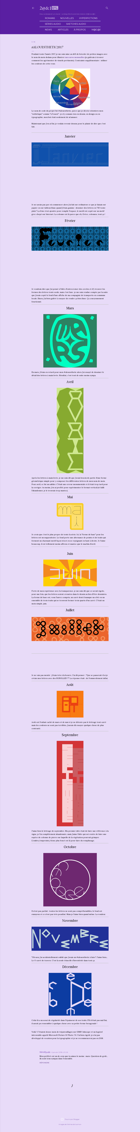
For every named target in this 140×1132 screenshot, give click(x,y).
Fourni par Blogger (70, 1119)
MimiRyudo (45, 1052)
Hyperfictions (88, 18)
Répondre (44, 1063)
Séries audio (53, 24)
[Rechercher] (107, 7)
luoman (78, 1124)
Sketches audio (76, 24)
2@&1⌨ (49, 8)
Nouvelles (67, 18)
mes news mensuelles (74, 57)
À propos (80, 29)
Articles (63, 29)
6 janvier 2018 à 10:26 (59, 1052)
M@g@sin (98, 29)
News (48, 29)
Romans (50, 18)
